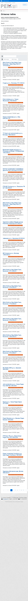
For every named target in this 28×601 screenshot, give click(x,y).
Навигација (5, 0)
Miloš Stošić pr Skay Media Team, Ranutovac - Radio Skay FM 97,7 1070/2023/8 (12, 64)
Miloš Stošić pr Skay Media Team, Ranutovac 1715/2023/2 (12, 303)
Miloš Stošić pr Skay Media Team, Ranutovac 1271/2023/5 (12, 270)
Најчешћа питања (8, 2)
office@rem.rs (6, 499)
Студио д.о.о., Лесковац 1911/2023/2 (13, 83)
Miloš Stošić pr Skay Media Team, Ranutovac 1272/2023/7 (12, 352)
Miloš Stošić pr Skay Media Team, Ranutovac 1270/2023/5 (12, 286)
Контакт (13, 2)
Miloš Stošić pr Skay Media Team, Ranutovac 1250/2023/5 (12, 335)
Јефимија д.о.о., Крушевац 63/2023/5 (14, 238)
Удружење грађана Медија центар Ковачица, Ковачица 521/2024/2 (13, 222)
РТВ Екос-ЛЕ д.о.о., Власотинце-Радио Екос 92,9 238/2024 (12, 436)
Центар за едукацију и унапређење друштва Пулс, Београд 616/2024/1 (13, 169)
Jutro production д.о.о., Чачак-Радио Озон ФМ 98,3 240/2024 (13, 384)
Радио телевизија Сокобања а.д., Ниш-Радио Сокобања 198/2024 (12, 454)
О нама (2, 2)
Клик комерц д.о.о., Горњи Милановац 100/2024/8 (10, 99)
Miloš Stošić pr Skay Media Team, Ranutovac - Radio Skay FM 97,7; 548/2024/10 (12, 204)
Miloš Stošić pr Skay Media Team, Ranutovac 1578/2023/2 (12, 319)
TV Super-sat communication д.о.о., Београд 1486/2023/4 (13, 134)
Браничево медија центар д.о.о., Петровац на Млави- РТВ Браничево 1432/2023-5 (13, 151)
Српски (24, 4)
